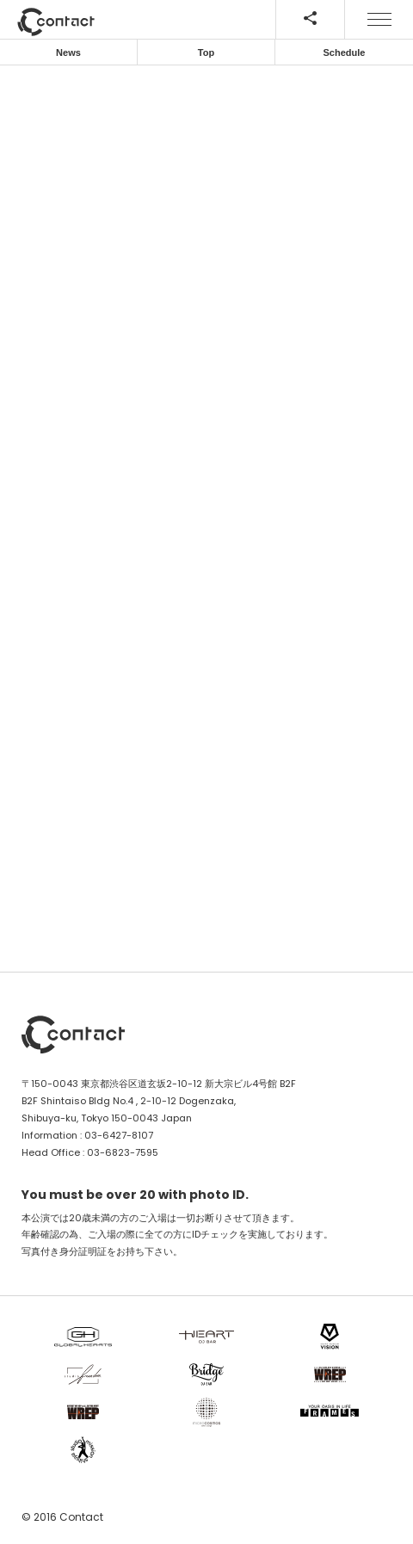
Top (206, 52)
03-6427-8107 (118, 1135)
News (68, 52)
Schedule (345, 52)
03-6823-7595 (122, 1152)
